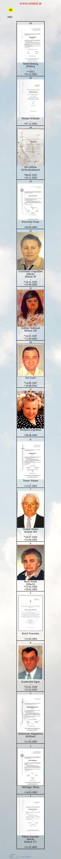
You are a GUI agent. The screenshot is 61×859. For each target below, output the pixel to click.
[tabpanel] (30, 435)
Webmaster (28, 857)
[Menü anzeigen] (10, 10)
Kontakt (22, 857)
